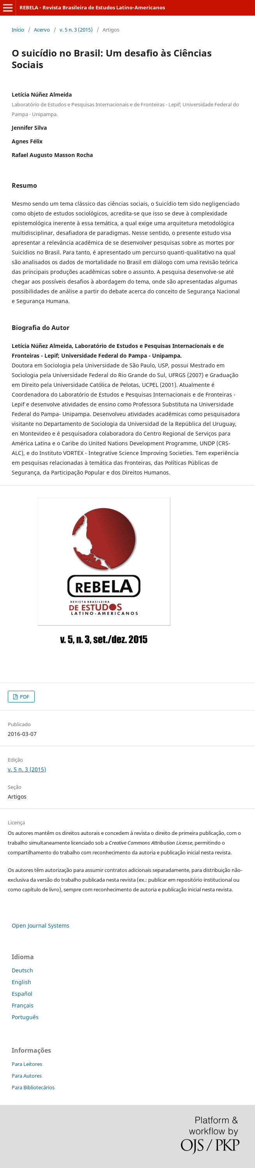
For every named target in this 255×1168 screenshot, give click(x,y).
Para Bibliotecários (33, 1087)
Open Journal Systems (40, 925)
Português (25, 1017)
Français (23, 1005)
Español (22, 993)
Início (18, 29)
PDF (24, 696)
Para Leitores (27, 1063)
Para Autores (27, 1075)
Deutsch (22, 970)
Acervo (42, 29)
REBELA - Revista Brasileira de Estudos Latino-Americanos (92, 7)
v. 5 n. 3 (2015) (76, 29)
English (21, 982)
